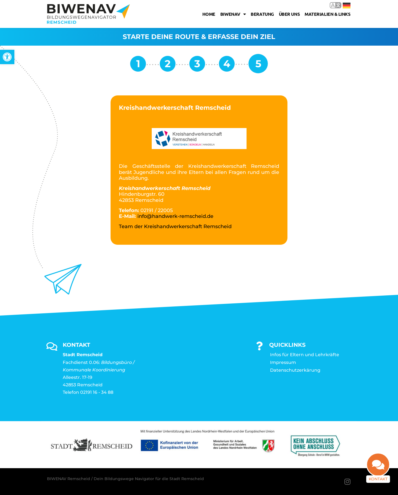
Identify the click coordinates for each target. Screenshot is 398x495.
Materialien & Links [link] (327, 14)
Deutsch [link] (346, 5)
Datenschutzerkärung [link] (295, 370)
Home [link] (208, 14)
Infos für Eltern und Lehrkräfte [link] (304, 354)
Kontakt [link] (378, 478)
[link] (7, 57)
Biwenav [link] (233, 14)
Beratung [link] (262, 14)
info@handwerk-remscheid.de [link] (175, 216)
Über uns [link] (289, 14)
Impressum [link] (283, 362)
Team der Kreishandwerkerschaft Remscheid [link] (175, 226)
